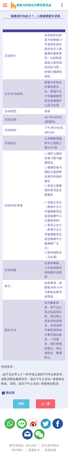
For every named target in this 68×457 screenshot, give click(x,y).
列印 (21, 403)
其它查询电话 (50, 445)
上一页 (45, 403)
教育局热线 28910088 (23, 445)
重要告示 (34, 450)
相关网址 (17, 450)
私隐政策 (50, 450)
